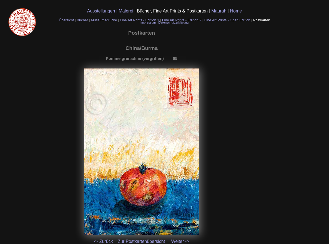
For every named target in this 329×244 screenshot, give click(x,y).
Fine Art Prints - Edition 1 (139, 20)
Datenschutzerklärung (173, 22)
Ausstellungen (101, 11)
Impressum (148, 22)
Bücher (83, 20)
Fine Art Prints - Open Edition (227, 20)
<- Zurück (103, 241)
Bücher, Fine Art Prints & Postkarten (173, 11)
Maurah (219, 11)
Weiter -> (180, 241)
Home (236, 11)
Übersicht (67, 20)
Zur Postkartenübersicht (141, 241)
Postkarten (261, 20)
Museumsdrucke (104, 20)
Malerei (126, 11)
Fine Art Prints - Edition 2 (182, 20)
